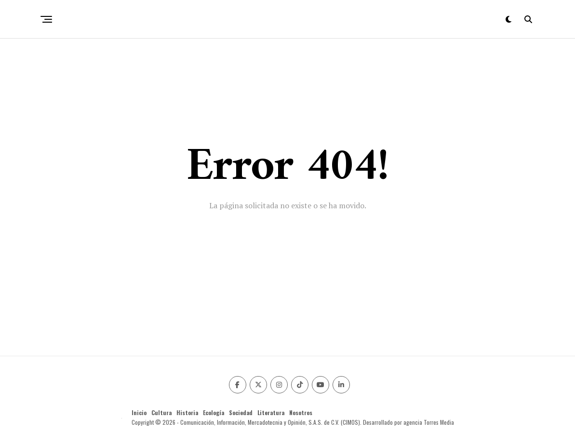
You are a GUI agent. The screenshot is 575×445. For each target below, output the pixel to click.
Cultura (161, 412)
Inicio (139, 412)
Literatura (270, 412)
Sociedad (241, 412)
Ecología (213, 412)
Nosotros (300, 412)
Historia (187, 412)
